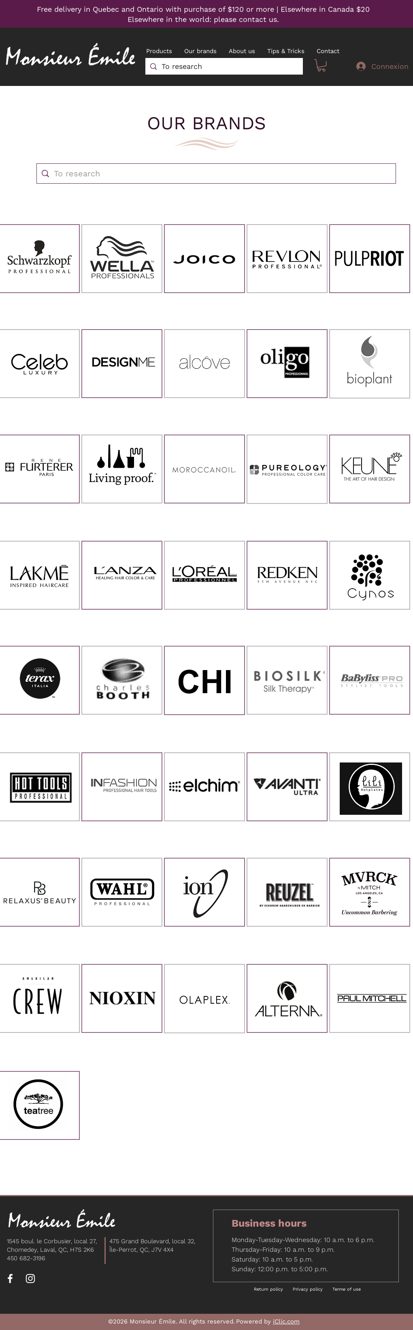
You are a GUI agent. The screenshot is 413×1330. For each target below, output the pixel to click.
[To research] (224, 66)
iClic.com (286, 1321)
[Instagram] (30, 1278)
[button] (321, 65)
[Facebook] (10, 1278)
